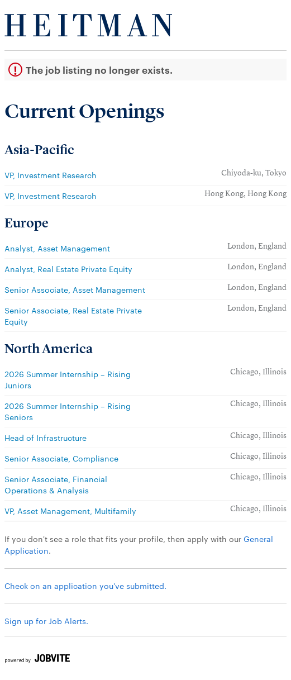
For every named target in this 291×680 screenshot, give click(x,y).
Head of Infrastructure (45, 437)
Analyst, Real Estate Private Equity (68, 268)
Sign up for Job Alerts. (46, 620)
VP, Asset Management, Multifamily (70, 510)
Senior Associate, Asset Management (74, 289)
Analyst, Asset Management (57, 248)
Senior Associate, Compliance (61, 458)
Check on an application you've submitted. (85, 585)
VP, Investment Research (50, 174)
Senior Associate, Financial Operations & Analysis (55, 484)
